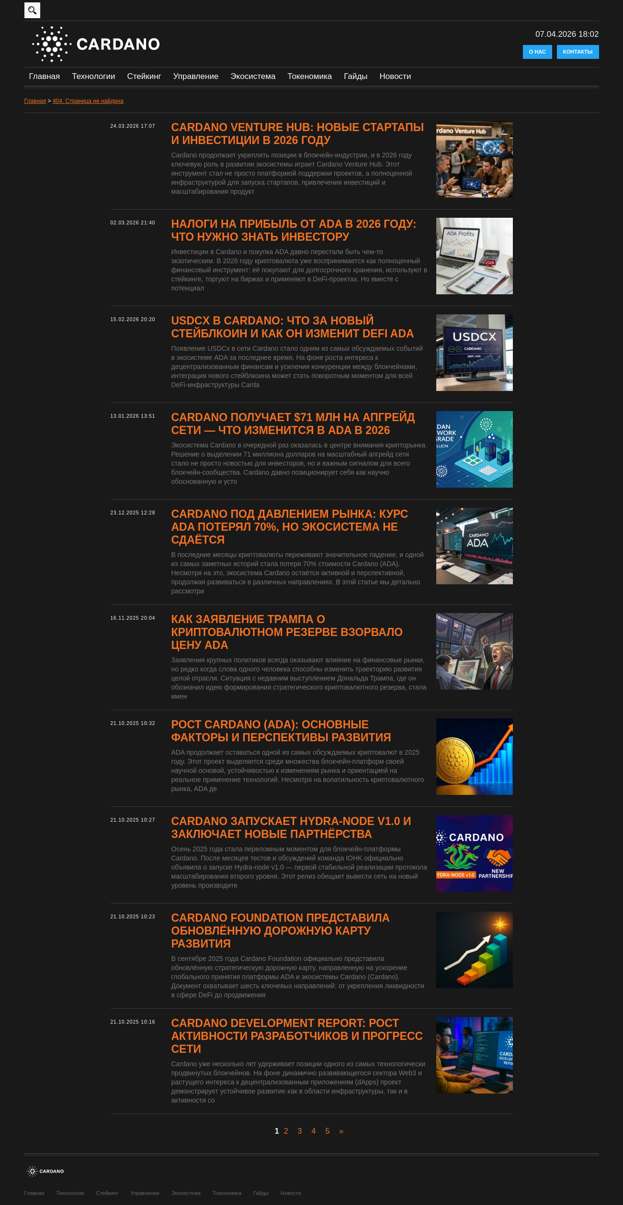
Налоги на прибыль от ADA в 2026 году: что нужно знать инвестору (294, 230)
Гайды (355, 76)
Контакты (578, 52)
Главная (44, 76)
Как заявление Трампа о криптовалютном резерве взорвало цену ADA (287, 632)
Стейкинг (144, 76)
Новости (395, 76)
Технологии (93, 76)
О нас (537, 52)
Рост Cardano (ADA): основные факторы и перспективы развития (281, 731)
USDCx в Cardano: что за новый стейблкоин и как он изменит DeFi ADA (292, 327)
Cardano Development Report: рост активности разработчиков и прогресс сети (297, 1036)
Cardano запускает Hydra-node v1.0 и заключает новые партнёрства (291, 827)
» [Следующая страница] (341, 1131)
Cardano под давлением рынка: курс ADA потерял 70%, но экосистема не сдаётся (289, 527)
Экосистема (252, 76)
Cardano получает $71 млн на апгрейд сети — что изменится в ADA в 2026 (293, 423)
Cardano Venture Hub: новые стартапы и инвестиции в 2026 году (297, 133)
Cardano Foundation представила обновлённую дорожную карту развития (280, 931)
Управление (196, 76)
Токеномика (309, 76)
